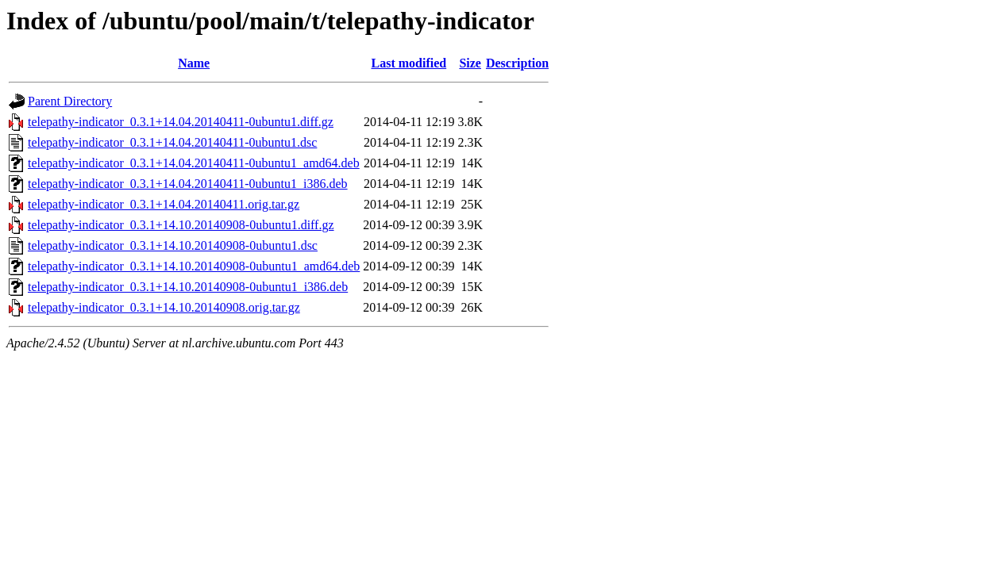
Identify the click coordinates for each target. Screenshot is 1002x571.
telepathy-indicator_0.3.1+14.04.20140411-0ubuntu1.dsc (172, 142)
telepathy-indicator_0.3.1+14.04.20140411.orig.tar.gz (163, 204)
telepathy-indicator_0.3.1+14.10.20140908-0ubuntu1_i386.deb (188, 286)
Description (517, 63)
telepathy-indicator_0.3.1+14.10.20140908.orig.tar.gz (164, 307)
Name (194, 63)
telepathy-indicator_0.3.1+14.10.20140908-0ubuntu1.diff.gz (181, 225)
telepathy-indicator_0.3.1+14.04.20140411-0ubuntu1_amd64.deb (194, 163)
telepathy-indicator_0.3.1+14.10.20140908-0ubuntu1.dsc (173, 245)
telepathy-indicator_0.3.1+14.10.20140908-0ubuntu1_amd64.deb (194, 266)
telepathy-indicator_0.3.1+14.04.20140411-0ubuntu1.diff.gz (180, 121)
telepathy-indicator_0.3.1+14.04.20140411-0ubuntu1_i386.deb (188, 183)
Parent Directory (70, 101)
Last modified (409, 63)
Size (470, 63)
